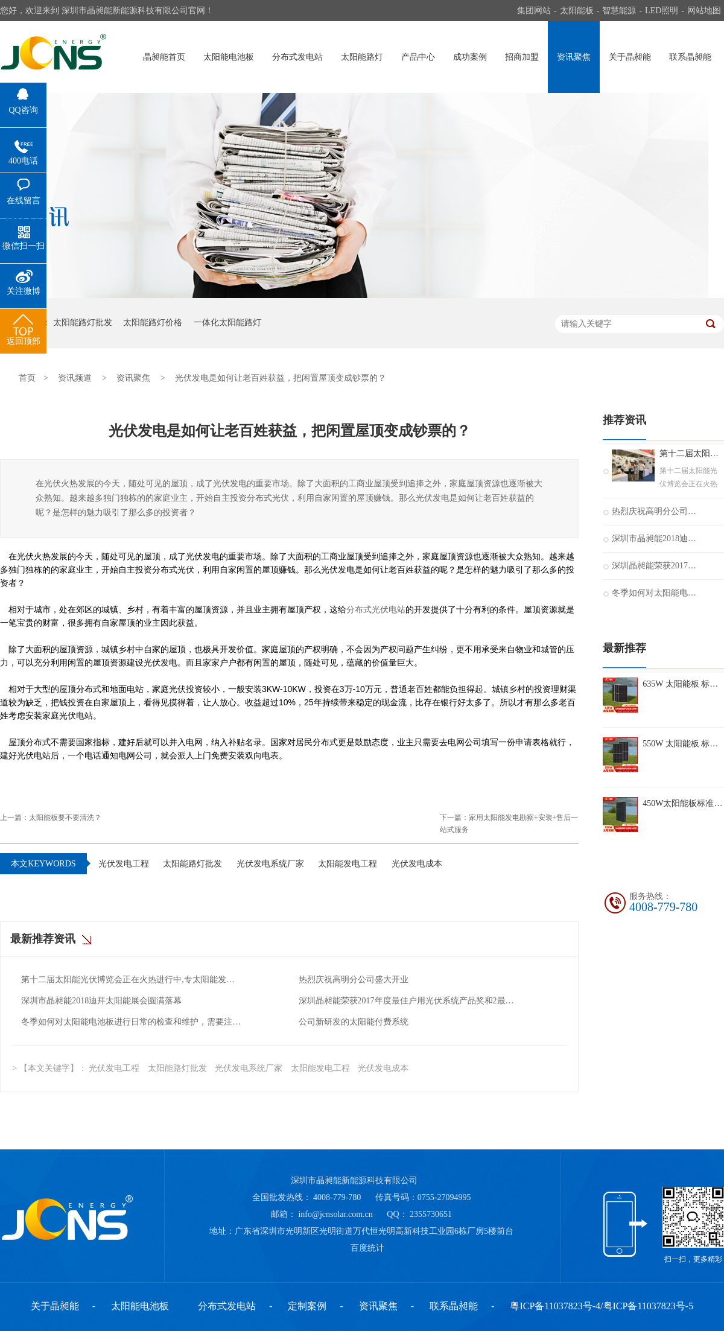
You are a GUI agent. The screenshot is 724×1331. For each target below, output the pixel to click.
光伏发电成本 (417, 863)
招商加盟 (522, 57)
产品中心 (418, 57)
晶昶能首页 (164, 57)
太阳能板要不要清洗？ (65, 817)
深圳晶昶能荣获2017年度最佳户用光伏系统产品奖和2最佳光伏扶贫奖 (409, 1000)
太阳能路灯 (362, 57)
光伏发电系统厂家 (270, 863)
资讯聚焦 (574, 57)
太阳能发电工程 (347, 863)
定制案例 (307, 1306)
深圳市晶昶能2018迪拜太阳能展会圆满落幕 (101, 1000)
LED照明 (661, 10)
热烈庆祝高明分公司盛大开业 (353, 979)
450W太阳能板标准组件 (683, 803)
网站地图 (704, 10)
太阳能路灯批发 (82, 322)
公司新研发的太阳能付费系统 (353, 1021)
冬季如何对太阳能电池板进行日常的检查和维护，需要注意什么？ (132, 1021)
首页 (27, 378)
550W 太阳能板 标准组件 (683, 743)
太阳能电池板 (228, 57)
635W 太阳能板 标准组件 (683, 683)
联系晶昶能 (690, 57)
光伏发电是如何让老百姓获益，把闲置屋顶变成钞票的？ (280, 378)
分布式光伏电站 (375, 609)
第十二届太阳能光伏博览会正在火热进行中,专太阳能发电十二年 (132, 979)
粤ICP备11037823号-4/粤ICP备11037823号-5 (601, 1306)
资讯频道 (75, 378)
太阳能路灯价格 (152, 322)
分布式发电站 (297, 57)
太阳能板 (577, 10)
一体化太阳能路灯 (227, 322)
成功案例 (470, 57)
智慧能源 (619, 10)
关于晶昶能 (630, 57)
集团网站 (534, 10)
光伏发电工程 (123, 863)
